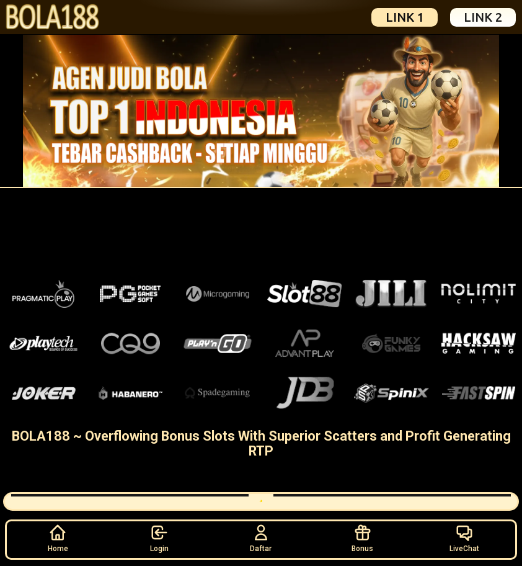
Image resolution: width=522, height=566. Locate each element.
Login (159, 538)
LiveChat (464, 538)
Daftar (261, 538)
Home (58, 538)
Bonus (362, 538)
